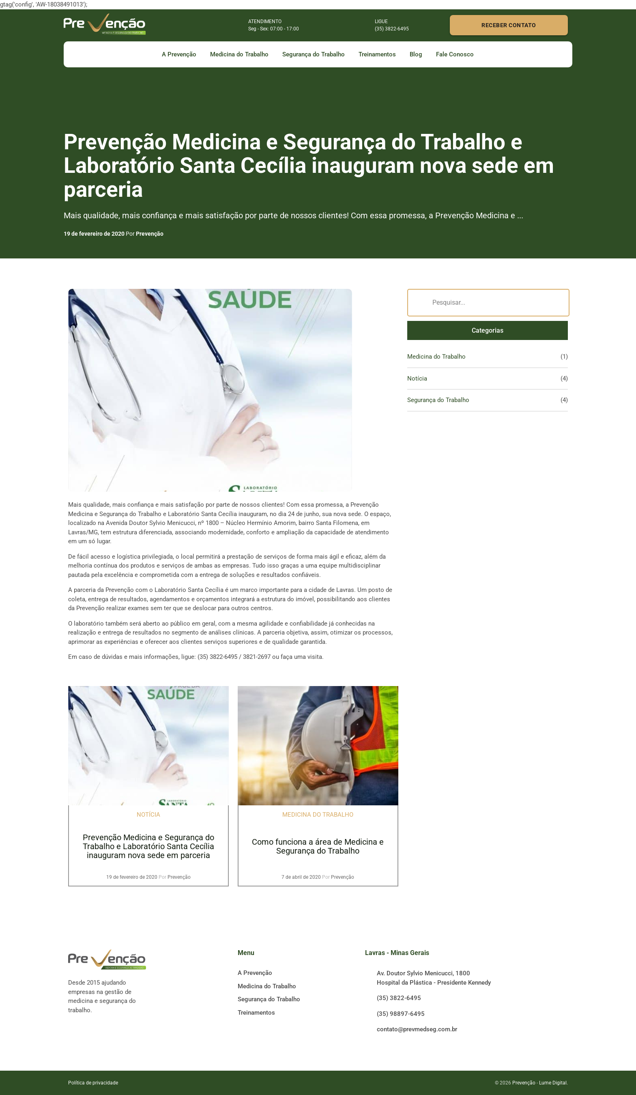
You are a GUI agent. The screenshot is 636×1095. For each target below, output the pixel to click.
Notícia (417, 378)
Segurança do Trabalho (313, 54)
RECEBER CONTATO (508, 25)
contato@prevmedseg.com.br (417, 1029)
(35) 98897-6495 (401, 1014)
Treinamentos (377, 54)
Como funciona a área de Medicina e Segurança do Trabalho (318, 846)
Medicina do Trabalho (239, 54)
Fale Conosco (455, 54)
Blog (416, 54)
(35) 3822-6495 (399, 998)
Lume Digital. (553, 1083)
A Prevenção (179, 54)
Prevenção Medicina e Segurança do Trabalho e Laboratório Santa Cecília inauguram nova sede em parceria (148, 846)
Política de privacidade (93, 1083)
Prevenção (149, 233)
